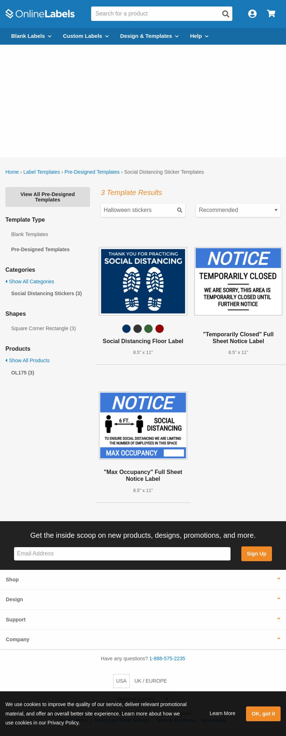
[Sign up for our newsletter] (122, 553)
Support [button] (16, 619)
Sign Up (256, 554)
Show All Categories (29, 281)
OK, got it (263, 714)
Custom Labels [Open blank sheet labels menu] (86, 36)
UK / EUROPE (150, 681)
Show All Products (27, 360)
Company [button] (18, 639)
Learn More (223, 713)
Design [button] (14, 599)
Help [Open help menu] (199, 36)
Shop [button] (12, 579)
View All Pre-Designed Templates (48, 196)
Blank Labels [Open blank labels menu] (31, 36)
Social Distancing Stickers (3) (46, 293)
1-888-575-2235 (167, 658)
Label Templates (41, 172)
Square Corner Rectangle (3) (43, 328)
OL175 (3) (22, 373)
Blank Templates (29, 234)
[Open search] (225, 14)
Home (12, 172)
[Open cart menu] (271, 13)
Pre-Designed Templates (92, 172)
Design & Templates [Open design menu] (149, 36)
